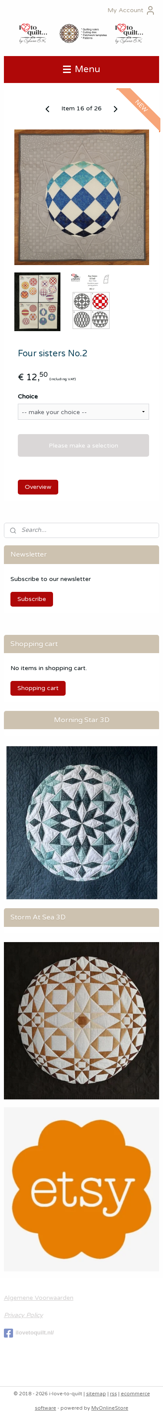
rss (113, 1394)
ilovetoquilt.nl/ (29, 1333)
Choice (28, 397)
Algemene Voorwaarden (38, 1297)
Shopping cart (38, 688)
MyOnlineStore (109, 1408)
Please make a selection (83, 445)
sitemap (96, 1394)
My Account (131, 10)
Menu (81, 69)
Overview (38, 487)
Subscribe (31, 599)
